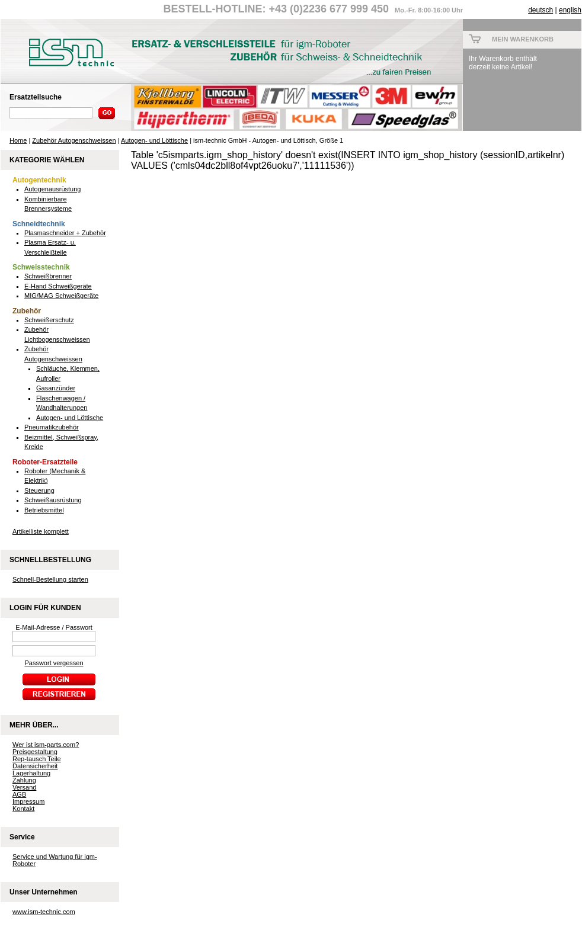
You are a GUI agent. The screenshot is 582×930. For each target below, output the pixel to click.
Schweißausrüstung (53, 500)
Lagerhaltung (31, 773)
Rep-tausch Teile (36, 758)
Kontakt (23, 808)
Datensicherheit (34, 765)
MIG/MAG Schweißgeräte (61, 295)
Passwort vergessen (53, 662)
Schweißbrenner (48, 276)
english (570, 10)
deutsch (540, 10)
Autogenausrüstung (52, 189)
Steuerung (39, 490)
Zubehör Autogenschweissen (74, 140)
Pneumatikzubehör (51, 427)
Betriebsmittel (44, 510)
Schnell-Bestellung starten (50, 579)
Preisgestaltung (34, 751)
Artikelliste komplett (40, 531)
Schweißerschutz (49, 319)
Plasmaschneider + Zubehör (65, 232)
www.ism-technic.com (43, 911)
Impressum (28, 801)
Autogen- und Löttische (154, 140)
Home (18, 140)
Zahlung (24, 780)
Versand (24, 787)
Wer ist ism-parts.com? (45, 744)
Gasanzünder (55, 388)
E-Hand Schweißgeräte (58, 286)
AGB (19, 794)
